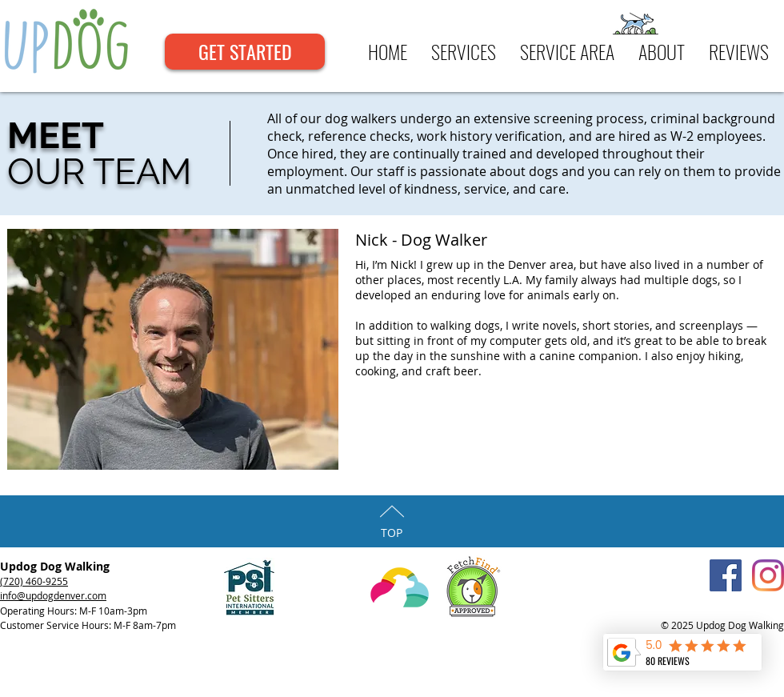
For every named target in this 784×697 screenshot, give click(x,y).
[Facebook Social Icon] (726, 575)
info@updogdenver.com (53, 595)
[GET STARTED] (245, 52)
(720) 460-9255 (34, 581)
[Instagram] (768, 575)
